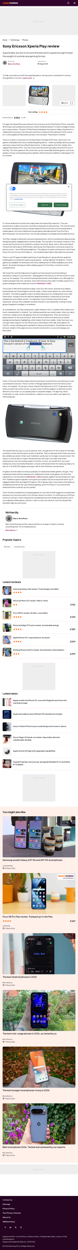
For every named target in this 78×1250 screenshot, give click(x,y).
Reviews (7, 566)
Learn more (27, 78)
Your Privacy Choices (12, 1213)
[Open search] (68, 3)
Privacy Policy (9, 1208)
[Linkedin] (10, 1227)
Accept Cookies (61, 205)
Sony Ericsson (19, 566)
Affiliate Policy (9, 1221)
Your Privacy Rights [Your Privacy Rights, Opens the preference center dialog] (17, 205)
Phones (25, 40)
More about (10, 550)
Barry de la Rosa (14, 64)
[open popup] (71, 122)
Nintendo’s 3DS (44, 303)
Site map (6, 1204)
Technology (15, 40)
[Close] (68, 186)
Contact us (7, 1200)
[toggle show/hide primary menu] (74, 3)
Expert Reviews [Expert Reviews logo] (10, 3)
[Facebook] (5, 1227)
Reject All (45, 205)
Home (5, 40)
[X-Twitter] (15, 1227)
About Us (7, 1217)
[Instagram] (21, 1227)
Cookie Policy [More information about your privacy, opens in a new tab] (18, 199)
